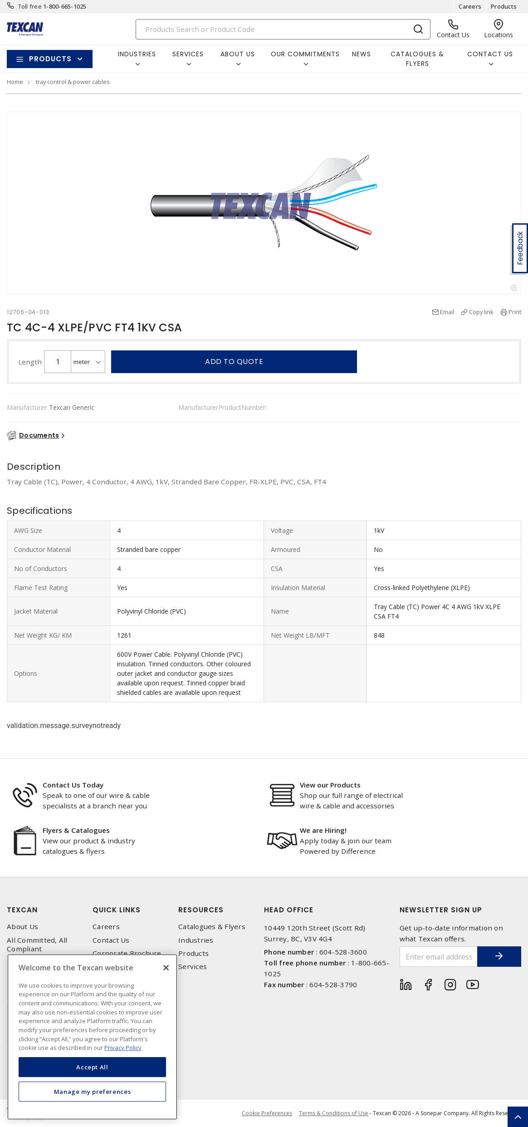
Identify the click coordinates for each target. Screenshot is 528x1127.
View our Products (330, 784)
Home (15, 82)
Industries (196, 940)
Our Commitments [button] (305, 54)
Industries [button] (137, 54)
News (361, 54)
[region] (92, 1037)
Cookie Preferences (267, 1113)
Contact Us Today (73, 784)
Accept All (92, 1067)
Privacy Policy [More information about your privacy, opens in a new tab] (123, 1047)
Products (504, 6)
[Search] (283, 29)
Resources (201, 910)
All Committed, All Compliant (37, 944)
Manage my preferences (92, 1092)
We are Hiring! (323, 830)
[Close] (166, 968)
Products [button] (50, 59)
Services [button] (188, 54)
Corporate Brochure (127, 953)
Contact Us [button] (490, 54)
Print (514, 312)
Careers (470, 6)
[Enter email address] (438, 956)
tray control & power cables (73, 82)
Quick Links (117, 910)
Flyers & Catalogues (76, 830)
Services (192, 966)
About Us (22, 926)
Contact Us (111, 940)
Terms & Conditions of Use (333, 1113)
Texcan (22, 910)
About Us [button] (237, 54)
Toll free (30, 6)
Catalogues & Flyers (417, 58)
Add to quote (234, 361)
